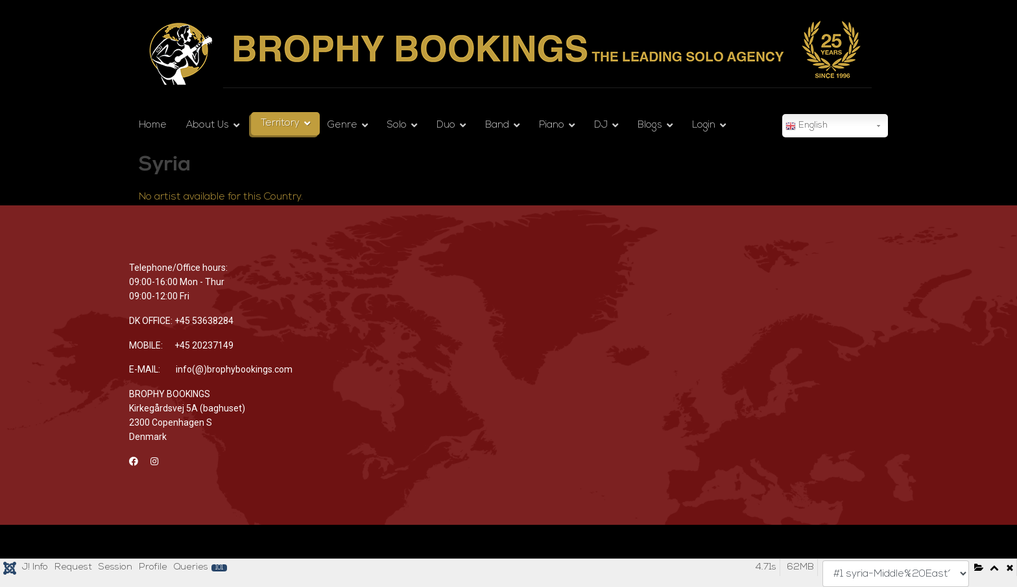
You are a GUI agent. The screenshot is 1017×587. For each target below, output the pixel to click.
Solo (397, 125)
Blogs (650, 125)
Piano (551, 125)
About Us (207, 125)
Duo (446, 125)
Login (703, 125)
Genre (342, 125)
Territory (280, 123)
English (806, 126)
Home (153, 125)
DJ (601, 125)
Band (497, 125)
